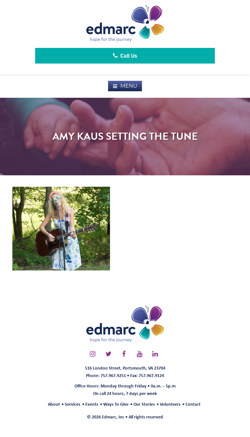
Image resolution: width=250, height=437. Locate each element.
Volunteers (170, 404)
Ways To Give (116, 404)
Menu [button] (128, 86)
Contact (193, 404)
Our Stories (144, 404)
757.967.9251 (113, 375)
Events (91, 404)
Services (72, 404)
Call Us (125, 55)
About (54, 404)
